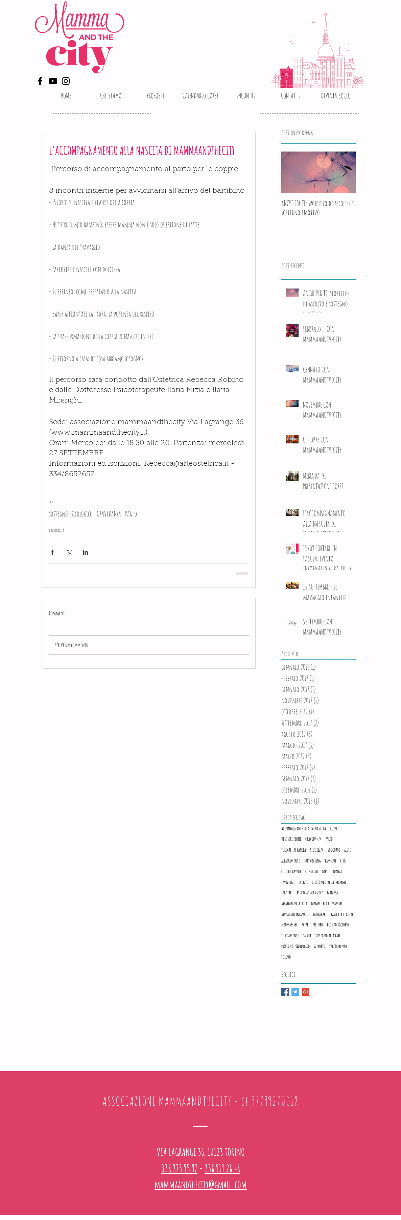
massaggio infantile (295, 914)
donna (337, 871)
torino (286, 957)
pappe (305, 924)
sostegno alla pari (327, 935)
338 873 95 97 (179, 1168)
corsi (325, 871)
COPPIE (334, 828)
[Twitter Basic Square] (295, 992)
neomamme (289, 924)
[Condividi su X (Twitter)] (69, 552)
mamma (332, 892)
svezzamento (338, 946)
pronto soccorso (338, 924)
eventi (303, 882)
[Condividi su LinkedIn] (85, 552)
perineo (317, 924)
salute (307, 935)
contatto (311, 871)
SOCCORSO (334, 850)
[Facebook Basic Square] (285, 992)
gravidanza (56, 530)
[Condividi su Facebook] (52, 552)
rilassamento (290, 935)
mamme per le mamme (327, 903)
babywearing (312, 861)
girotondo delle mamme (329, 882)
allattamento (290, 861)
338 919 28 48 (222, 1168)
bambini (330, 861)
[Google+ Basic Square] (305, 992)
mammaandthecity (294, 903)
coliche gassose (291, 871)
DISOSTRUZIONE (291, 839)
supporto (319, 946)
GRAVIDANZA (109, 513)
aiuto (347, 850)
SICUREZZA (317, 850)
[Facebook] (40, 81)
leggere (286, 892)
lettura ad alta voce (309, 892)
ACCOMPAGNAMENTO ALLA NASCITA (303, 828)
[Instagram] (66, 81)
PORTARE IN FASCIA (293, 850)
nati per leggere (342, 914)
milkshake (320, 914)
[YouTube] (53, 81)
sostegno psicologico (71, 513)
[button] (155, 92)
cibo (343, 861)
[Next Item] (345, 172)
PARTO (131, 513)
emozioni (287, 882)
